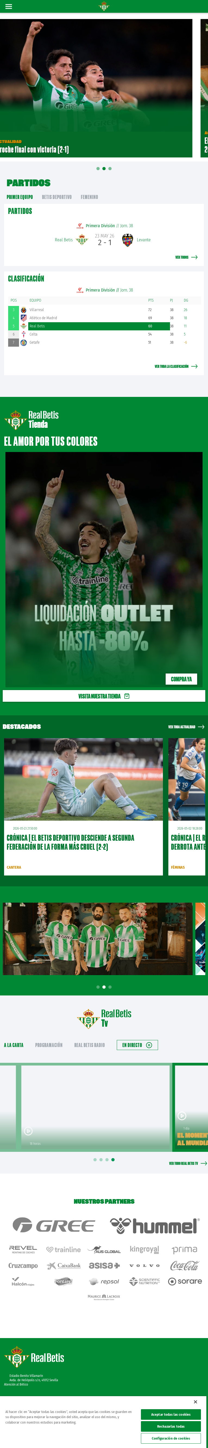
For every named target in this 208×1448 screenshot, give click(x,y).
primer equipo (20, 197)
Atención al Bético (16, 1384)
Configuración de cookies (171, 1438)
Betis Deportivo (57, 197)
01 (98, 172)
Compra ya (181, 679)
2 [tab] (105, 987)
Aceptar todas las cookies (171, 1414)
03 (110, 170)
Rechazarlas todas (171, 1426)
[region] (103, 1422)
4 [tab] (114, 1159)
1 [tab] (99, 987)
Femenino (89, 197)
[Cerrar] (195, 1401)
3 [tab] (111, 987)
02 (104, 170)
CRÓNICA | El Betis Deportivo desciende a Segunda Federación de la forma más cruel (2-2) (70, 842)
